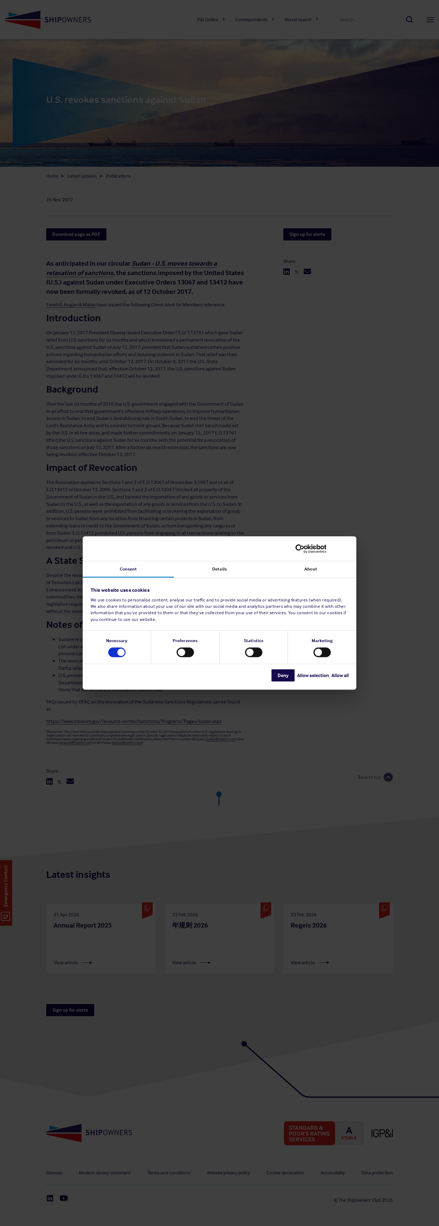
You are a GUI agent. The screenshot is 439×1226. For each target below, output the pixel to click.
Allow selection (313, 675)
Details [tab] (219, 569)
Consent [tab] (128, 569)
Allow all (340, 675)
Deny (283, 675)
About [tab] (310, 569)
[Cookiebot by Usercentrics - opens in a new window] (322, 548)
